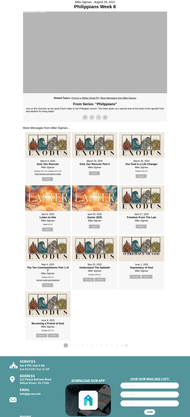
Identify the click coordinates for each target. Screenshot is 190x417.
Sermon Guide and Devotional (47, 280)
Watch (47, 179)
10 (111, 345)
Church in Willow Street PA (85, 98)
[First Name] (149, 386)
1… (71, 345)
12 (121, 345)
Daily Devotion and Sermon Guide (48, 174)
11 (116, 345)
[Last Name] (149, 394)
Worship (88, 280)
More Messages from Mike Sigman (118, 98)
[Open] (182, 10)
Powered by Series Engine (156, 353)
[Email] (149, 403)
